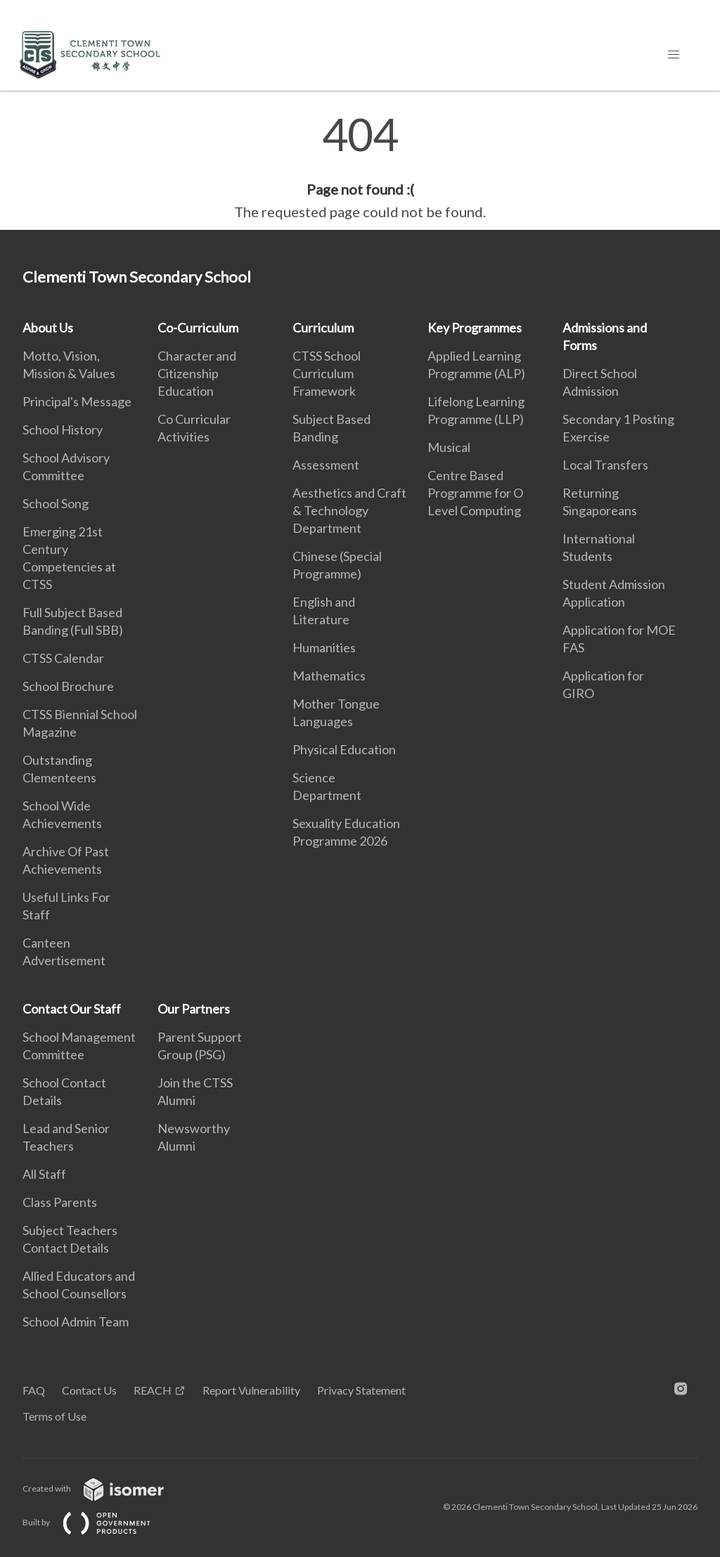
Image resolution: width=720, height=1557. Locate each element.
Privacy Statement (361, 1390)
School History (62, 429)
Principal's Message (76, 401)
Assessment (325, 464)
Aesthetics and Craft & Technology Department (349, 510)
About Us (47, 327)
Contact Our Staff (71, 1008)
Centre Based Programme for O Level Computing (475, 492)
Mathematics (329, 675)
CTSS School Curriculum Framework (326, 373)
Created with (104, 1488)
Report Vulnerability (251, 1390)
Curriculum (323, 327)
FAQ (33, 1390)
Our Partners (194, 1008)
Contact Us (89, 1390)
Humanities (324, 647)
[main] (360, 167)
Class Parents (59, 1202)
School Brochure (68, 686)
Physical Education (344, 749)
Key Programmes (475, 327)
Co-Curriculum (198, 327)
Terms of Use (54, 1416)
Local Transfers (605, 464)
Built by (97, 1522)
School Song (55, 503)
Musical (449, 447)
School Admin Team (75, 1321)
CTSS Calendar (63, 658)
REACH (153, 1390)
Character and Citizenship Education (197, 373)
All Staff (44, 1174)
